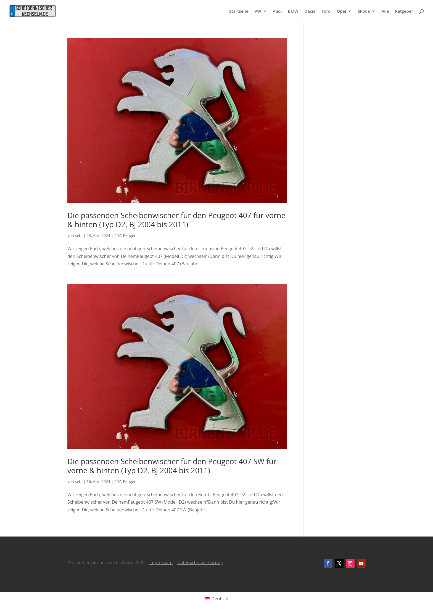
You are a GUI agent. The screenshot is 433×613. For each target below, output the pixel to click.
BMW (293, 11)
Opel (341, 11)
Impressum (161, 562)
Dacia (309, 11)
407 (117, 235)
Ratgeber (404, 11)
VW (258, 11)
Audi (277, 11)
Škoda (364, 11)
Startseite (239, 11)
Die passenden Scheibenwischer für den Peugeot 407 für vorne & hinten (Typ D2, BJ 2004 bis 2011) (176, 219)
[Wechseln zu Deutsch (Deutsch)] (216, 598)
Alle (385, 11)
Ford (326, 11)
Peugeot (130, 235)
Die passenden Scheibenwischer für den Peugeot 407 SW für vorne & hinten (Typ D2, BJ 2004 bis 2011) (171, 465)
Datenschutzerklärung (200, 562)
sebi (79, 235)
